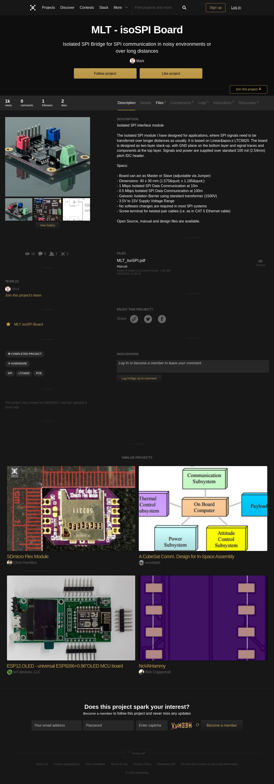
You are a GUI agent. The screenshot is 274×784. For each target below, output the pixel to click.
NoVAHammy (152, 666)
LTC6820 (23, 373)
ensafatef (149, 562)
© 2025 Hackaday (137, 773)
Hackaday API (166, 764)
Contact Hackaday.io (66, 764)
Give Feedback (95, 764)
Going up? (137, 753)
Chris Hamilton (22, 562)
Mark (137, 61)
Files (161, 102)
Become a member (98, 714)
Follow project (105, 73)
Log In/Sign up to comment (139, 378)
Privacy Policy (142, 764)
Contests (87, 7)
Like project (171, 73)
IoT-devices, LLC (23, 672)
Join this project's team (23, 295)
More (122, 7)
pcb (39, 373)
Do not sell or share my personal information (209, 764)
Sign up (216, 7)
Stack (103, 7)
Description (127, 103)
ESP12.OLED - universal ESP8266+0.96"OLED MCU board (67, 666)
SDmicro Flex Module (28, 556)
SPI (10, 373)
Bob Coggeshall (155, 672)
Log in (236, 7)
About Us (42, 764)
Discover (67, 7)
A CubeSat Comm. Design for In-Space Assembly (188, 556)
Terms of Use (119, 764)
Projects (48, 7)
